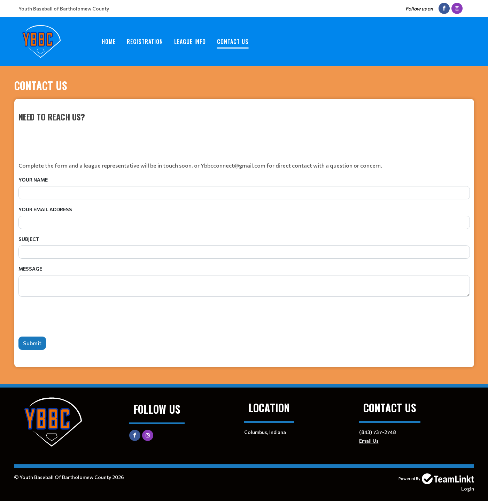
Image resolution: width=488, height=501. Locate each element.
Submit (32, 343)
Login (467, 489)
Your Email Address (45, 209)
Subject (28, 239)
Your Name (33, 180)
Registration (145, 41)
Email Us (369, 441)
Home (109, 41)
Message (30, 269)
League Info (190, 41)
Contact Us (233, 41)
